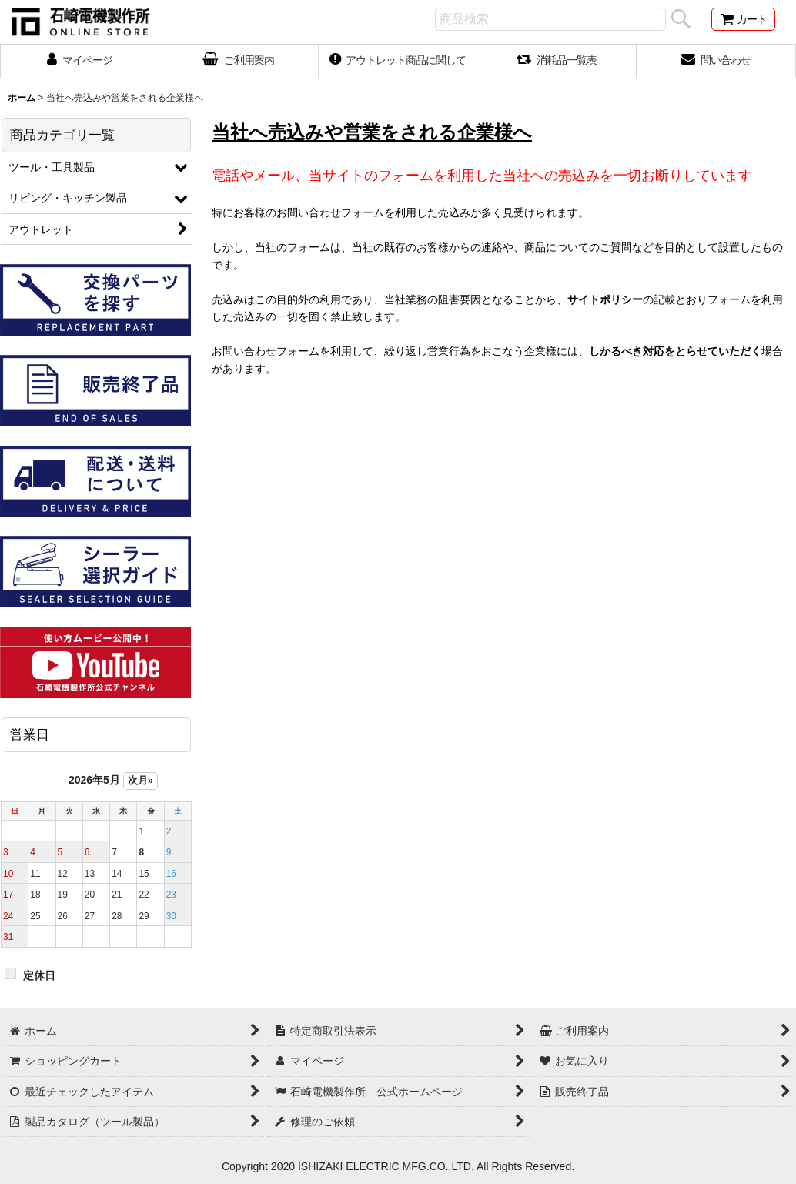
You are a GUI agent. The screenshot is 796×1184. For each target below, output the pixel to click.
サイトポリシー (605, 299)
